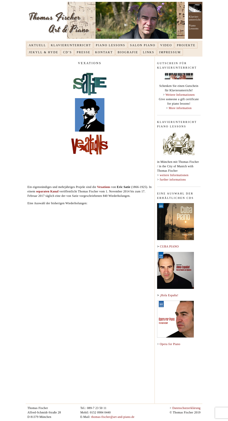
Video (166, 45)
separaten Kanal (47, 191)
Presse (83, 52)
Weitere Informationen (180, 94)
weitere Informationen (174, 175)
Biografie (128, 52)
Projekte (186, 45)
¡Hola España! (169, 295)
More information (180, 108)
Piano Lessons (110, 45)
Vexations (104, 187)
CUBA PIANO (169, 246)
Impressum (170, 52)
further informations (173, 179)
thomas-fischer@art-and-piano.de (112, 416)
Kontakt (104, 52)
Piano (192, 25)
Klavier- (194, 16)
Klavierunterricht (71, 45)
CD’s (67, 52)
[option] (141, 20)
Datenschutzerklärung (186, 408)
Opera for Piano (170, 344)
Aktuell (37, 45)
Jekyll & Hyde (43, 52)
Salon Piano (142, 45)
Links (148, 52)
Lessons (194, 28)
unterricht (195, 19)
